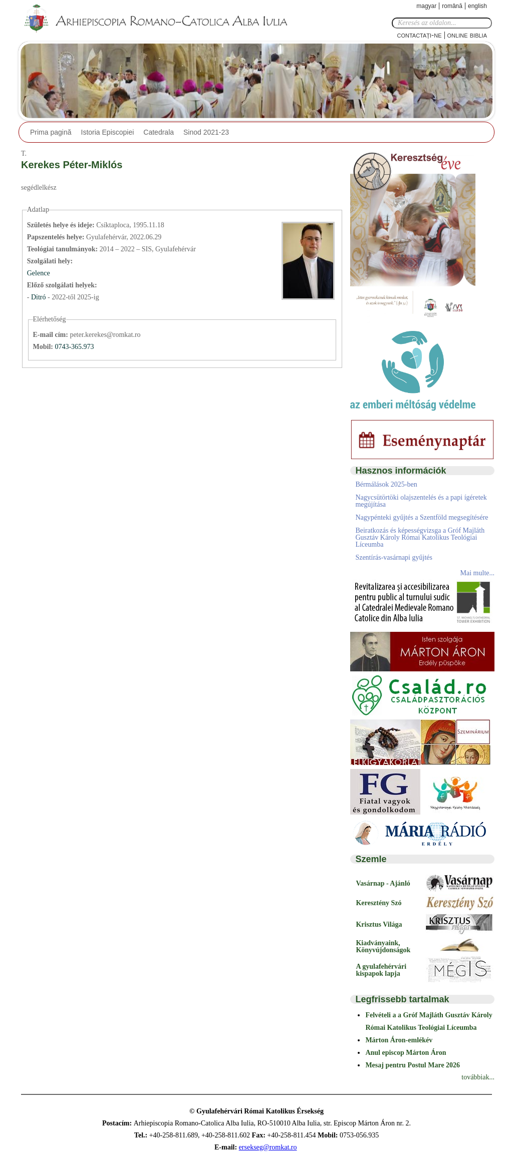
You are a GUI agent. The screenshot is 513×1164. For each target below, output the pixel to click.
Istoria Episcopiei (107, 132)
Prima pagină (51, 132)
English (477, 6)
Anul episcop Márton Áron (405, 1052)
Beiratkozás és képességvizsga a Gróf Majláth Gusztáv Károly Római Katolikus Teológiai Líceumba (419, 537)
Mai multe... (477, 573)
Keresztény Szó (378, 903)
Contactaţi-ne (419, 35)
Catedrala (158, 132)
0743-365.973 (74, 346)
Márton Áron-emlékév (398, 1040)
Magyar (426, 6)
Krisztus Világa (379, 924)
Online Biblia (467, 35)
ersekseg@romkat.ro (268, 1147)
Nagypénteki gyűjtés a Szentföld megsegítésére (421, 517)
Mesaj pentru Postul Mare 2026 (412, 1065)
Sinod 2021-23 (206, 132)
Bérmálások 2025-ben (386, 484)
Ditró (39, 297)
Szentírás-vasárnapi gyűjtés (393, 557)
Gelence (38, 273)
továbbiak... (477, 1077)
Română (452, 6)
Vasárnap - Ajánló (383, 883)
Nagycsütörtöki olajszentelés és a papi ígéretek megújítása (420, 501)
